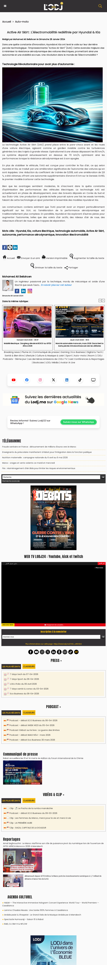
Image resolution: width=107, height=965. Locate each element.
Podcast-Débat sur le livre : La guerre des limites (35, 730)
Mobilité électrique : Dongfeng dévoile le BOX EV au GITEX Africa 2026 (27, 344)
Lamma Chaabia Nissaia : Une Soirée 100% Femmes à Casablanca (36, 910)
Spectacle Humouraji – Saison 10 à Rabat (24, 919)
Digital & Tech (94, 352)
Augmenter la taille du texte (87, 258)
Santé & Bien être (14, 355)
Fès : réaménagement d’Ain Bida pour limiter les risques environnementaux (38, 468)
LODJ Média (52, 362)
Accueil (6, 21)
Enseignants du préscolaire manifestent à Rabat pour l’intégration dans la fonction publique (47, 452)
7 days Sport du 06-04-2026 (24, 679)
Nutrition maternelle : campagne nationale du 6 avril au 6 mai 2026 (35, 457)
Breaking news (12, 352)
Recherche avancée (11, 481)
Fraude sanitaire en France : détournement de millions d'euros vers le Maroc (39, 446)
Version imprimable (54, 258)
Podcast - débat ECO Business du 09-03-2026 (33, 813)
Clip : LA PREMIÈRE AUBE (21, 822)
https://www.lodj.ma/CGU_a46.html (68, 644)
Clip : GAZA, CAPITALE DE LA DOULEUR (28, 827)
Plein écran (99, 568)
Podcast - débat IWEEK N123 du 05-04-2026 (32, 725)
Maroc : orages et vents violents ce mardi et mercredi (28, 463)
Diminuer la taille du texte (46, 267)
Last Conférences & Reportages (86, 359)
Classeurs (29, 666)
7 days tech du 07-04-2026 (24, 674)
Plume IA (26, 352)
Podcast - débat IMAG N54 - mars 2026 (30, 734)
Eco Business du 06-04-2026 (24, 693)
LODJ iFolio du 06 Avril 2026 (23, 683)
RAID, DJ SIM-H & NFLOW (15, 924)
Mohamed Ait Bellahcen (24, 39)
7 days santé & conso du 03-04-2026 (29, 688)
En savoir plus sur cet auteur (56, 285)
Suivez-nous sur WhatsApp (78, 422)
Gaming (65, 352)
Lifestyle (30, 355)
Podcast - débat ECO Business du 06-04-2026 (33, 720)
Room (91, 355)
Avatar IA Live (67, 362)
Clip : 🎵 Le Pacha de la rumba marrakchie (31, 808)
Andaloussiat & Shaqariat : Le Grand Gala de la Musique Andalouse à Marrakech (42, 914)
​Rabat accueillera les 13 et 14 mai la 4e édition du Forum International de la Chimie (43, 758)
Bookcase (38, 362)
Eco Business (78, 352)
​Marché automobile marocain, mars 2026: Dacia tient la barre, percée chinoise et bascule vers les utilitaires (79, 344)
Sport (69, 355)
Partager (71, 267)
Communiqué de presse (46, 352)
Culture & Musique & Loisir (50, 355)
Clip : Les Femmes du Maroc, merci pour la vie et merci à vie (40, 818)
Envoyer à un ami (28, 258)
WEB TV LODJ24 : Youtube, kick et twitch (53, 556)
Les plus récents (11, 666)
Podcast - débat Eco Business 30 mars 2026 (32, 739)
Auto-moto (22, 21)
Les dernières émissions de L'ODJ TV (47, 359)
